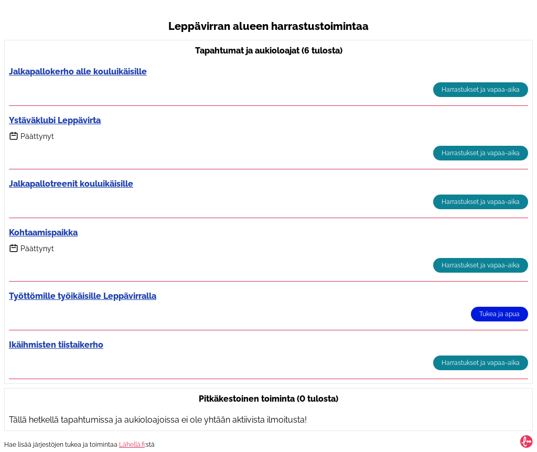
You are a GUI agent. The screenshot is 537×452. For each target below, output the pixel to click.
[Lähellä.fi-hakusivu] (526, 441)
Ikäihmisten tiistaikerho (56, 345)
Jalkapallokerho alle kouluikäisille (78, 72)
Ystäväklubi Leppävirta (55, 120)
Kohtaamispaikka (43, 233)
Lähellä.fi (132, 444)
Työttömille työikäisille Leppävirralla (82, 296)
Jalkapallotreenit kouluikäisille (71, 184)
